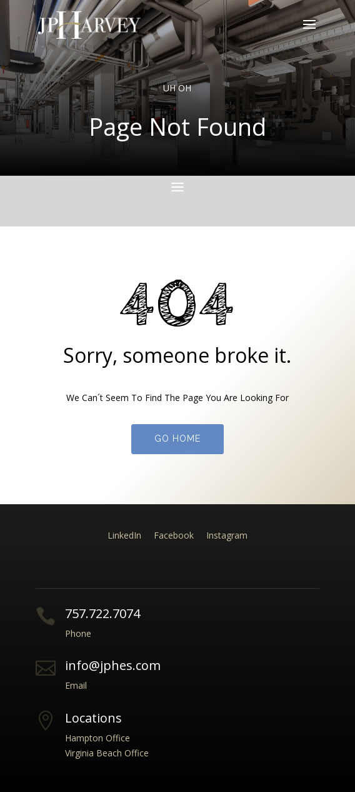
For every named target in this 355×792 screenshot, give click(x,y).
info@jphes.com (113, 665)
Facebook (174, 535)
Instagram (227, 535)
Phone (78, 633)
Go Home (177, 439)
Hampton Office (97, 738)
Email (76, 685)
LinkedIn (124, 535)
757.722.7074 (102, 613)
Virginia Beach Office (107, 753)
